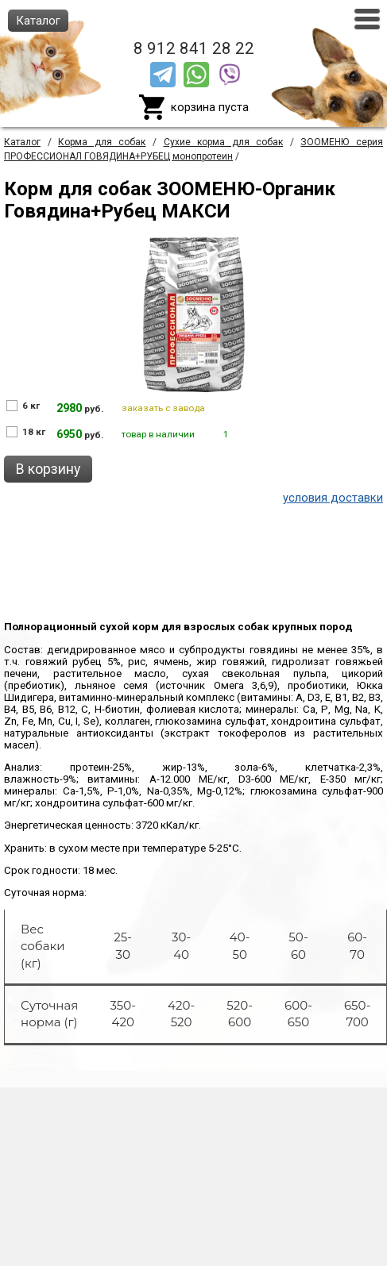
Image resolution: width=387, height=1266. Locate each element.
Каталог (22, 142)
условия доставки (333, 498)
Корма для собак (101, 142)
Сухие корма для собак (224, 142)
